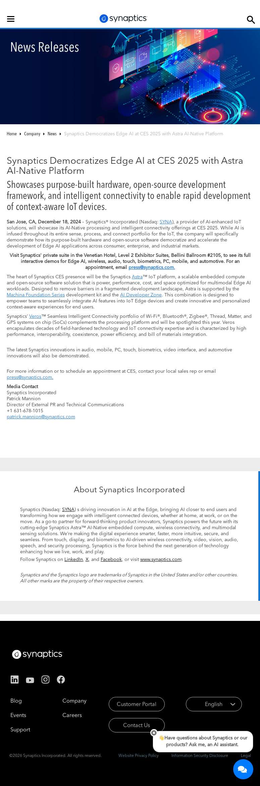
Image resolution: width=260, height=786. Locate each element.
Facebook (111, 559)
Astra (137, 277)
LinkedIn (73, 559)
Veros (35, 316)
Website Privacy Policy (138, 755)
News (52, 134)
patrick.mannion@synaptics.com (41, 417)
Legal (246, 755)
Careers (72, 715)
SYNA (166, 222)
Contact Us (136, 725)
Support (20, 729)
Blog (16, 700)
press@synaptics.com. (30, 377)
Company (32, 134)
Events (18, 715)
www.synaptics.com (160, 559)
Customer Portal (136, 704)
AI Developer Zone (141, 295)
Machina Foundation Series (36, 295)
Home (12, 134)
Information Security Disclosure (199, 755)
